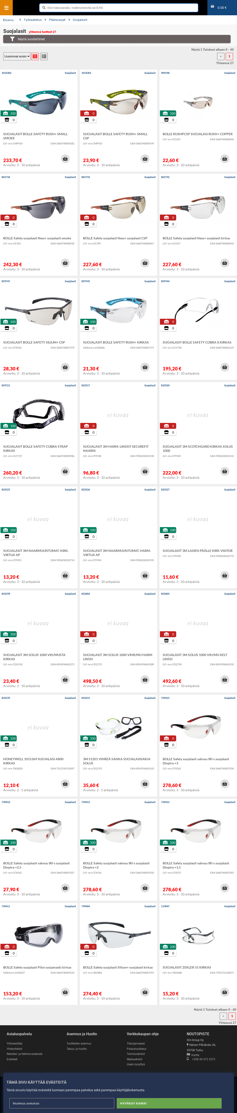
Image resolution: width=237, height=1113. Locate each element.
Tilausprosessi (136, 1043)
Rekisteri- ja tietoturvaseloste (26, 1054)
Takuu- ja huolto (77, 1048)
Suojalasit (78, 20)
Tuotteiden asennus (80, 1043)
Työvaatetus (30, 20)
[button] (65, 158)
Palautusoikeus (137, 1048)
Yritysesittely (15, 1043)
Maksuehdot (135, 1059)
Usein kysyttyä (136, 1064)
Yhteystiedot (15, 1048)
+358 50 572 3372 (201, 1059)
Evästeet (12, 1059)
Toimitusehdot (136, 1054)
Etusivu (8, 20)
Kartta (193, 1055)
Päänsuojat (55, 20)
